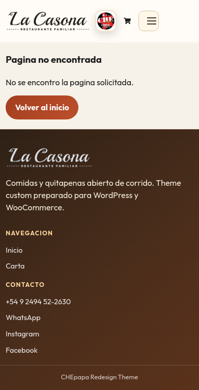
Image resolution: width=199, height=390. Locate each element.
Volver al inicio (42, 107)
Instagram (22, 333)
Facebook (22, 350)
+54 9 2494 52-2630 (38, 301)
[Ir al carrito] (127, 21)
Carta (15, 266)
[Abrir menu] (148, 21)
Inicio (14, 250)
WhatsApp (23, 317)
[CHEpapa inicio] (61, 21)
